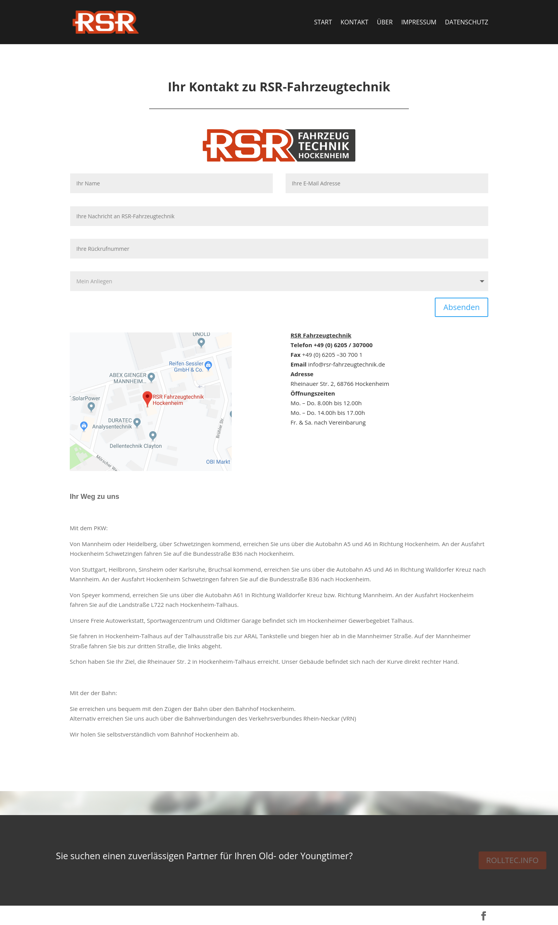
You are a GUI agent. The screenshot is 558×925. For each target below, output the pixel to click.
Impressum (418, 22)
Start (323, 22)
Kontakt (355, 22)
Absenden (461, 307)
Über (385, 22)
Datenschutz (466, 22)
